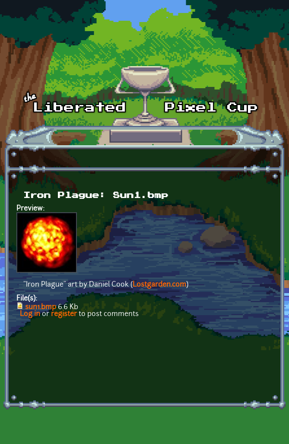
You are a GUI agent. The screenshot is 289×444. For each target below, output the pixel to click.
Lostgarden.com (159, 284)
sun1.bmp (40, 307)
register (64, 314)
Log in (30, 314)
